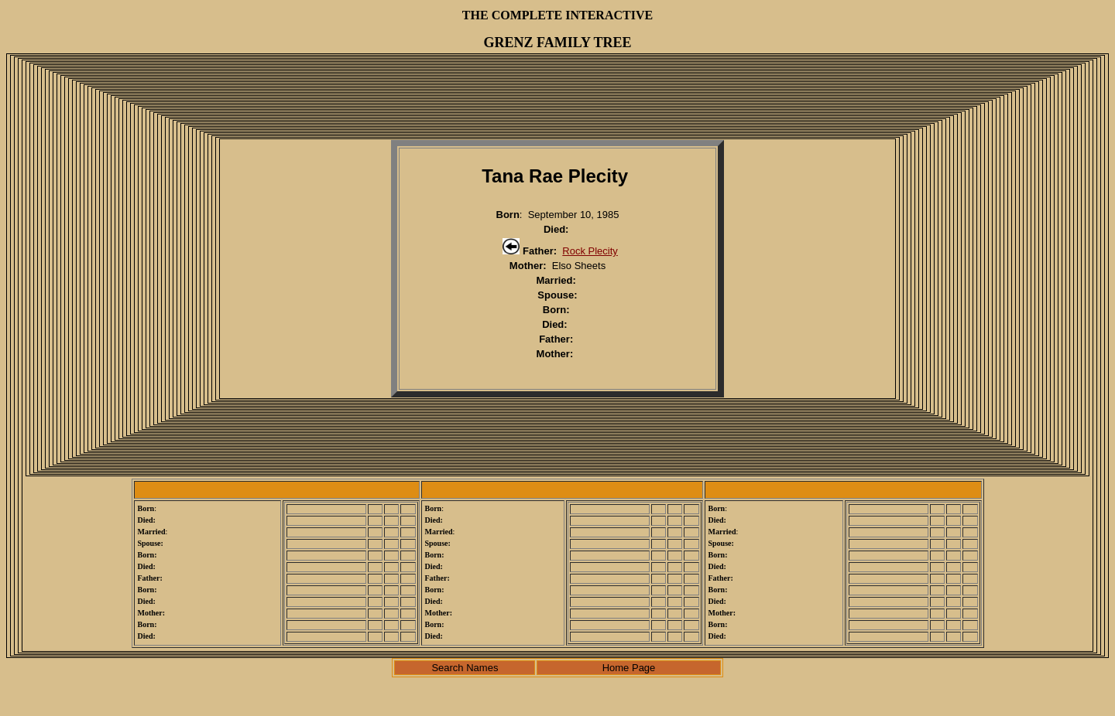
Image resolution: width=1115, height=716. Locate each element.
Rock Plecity (590, 251)
